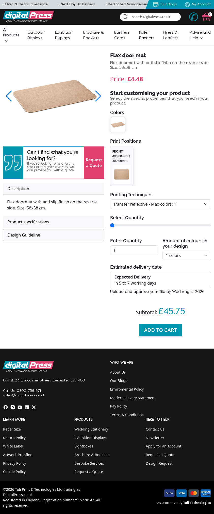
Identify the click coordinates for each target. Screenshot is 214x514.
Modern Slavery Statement (133, 397)
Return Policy (14, 437)
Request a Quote (94, 162)
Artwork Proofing (17, 454)
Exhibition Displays (90, 437)
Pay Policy (118, 406)
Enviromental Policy (127, 389)
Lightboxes (83, 446)
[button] (11, 35)
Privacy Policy (14, 463)
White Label (13, 446)
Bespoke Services (89, 463)
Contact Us (155, 429)
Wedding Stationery (91, 429)
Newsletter (155, 437)
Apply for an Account (163, 446)
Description (18, 188)
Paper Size (12, 429)
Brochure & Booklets (92, 454)
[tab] (53, 189)
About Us (118, 372)
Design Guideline (24, 235)
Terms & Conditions (127, 414)
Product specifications (28, 222)
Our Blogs (118, 380)
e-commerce (167, 502)
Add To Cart (160, 330)
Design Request (159, 463)
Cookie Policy (14, 471)
